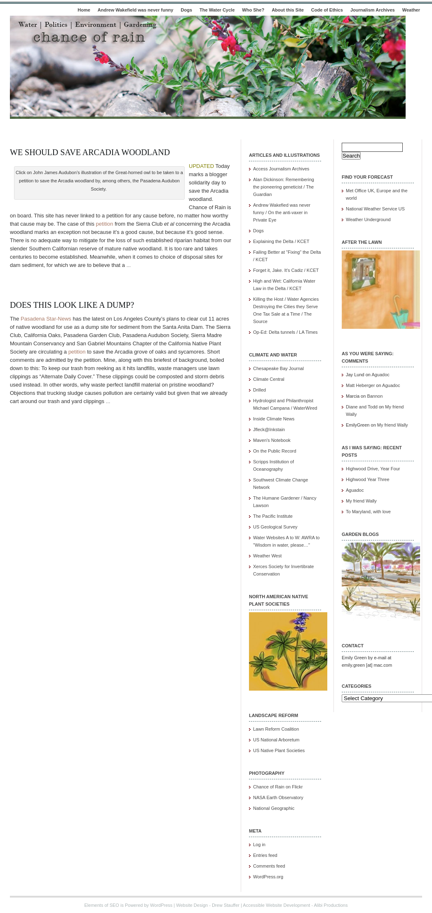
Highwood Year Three (368, 479)
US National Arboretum (276, 739)
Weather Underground (368, 219)
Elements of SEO (102, 905)
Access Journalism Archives (281, 168)
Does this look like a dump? (72, 304)
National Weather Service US (375, 208)
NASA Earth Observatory (278, 797)
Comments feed (269, 865)
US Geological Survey (275, 526)
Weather (411, 9)
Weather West (267, 555)
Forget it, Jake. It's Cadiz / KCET (286, 270)
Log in (259, 844)
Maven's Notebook (272, 440)
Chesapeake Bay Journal (278, 368)
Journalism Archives (372, 9)
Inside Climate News (273, 418)
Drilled (259, 389)
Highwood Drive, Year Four (373, 468)
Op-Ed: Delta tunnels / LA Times (285, 332)
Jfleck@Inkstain (269, 429)
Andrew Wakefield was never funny (136, 9)
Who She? (253, 9)
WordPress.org (268, 876)
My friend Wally (392, 424)
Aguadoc (380, 374)
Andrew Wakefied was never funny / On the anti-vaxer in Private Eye (281, 212)
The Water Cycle (217, 9)
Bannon (375, 396)
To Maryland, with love (368, 511)
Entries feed (265, 855)
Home (83, 9)
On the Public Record (274, 450)
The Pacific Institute (273, 516)
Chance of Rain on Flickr (278, 786)
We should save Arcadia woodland (90, 152)
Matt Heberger (360, 385)
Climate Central (268, 379)
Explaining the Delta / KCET (281, 241)
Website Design (192, 905)
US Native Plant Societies (279, 750)
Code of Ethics (327, 9)
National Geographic (273, 808)
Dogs (187, 9)
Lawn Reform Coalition (276, 729)
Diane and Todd (362, 406)
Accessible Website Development (276, 905)
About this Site (288, 9)
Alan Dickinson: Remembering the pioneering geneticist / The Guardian (283, 187)
